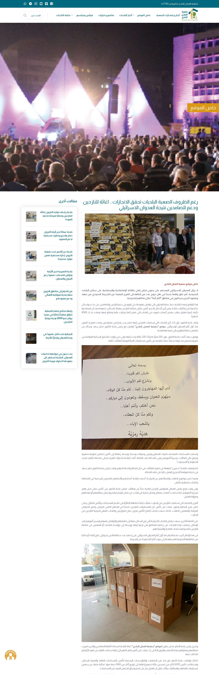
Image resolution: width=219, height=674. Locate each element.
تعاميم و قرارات (106, 15)
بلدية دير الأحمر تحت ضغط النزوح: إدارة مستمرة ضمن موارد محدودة (58, 255)
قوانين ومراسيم (84, 15)
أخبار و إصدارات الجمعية (168, 15)
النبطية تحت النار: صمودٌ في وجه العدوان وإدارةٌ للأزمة (57, 336)
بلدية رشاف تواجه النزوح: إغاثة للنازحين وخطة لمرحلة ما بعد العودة (56, 216)
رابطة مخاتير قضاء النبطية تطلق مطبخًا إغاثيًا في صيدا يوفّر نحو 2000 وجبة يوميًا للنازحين (58, 316)
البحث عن (36, 15)
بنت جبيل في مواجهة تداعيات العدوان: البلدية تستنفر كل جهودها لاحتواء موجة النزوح (56, 357)
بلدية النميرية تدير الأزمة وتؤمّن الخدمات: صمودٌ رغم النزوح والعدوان (58, 275)
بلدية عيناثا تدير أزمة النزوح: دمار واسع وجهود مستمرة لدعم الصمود (58, 235)
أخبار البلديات (125, 15)
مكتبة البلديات (63, 15)
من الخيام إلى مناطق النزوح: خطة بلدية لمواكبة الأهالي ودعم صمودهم (57, 295)
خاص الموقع (143, 15)
